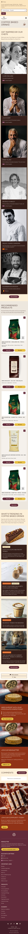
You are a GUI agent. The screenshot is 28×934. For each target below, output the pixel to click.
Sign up (4, 827)
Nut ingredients (4, 890)
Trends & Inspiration (5, 868)
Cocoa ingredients (5, 888)
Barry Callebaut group (6, 874)
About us (3, 872)
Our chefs (3, 913)
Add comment (21, 772)
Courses (3, 911)
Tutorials (3, 917)
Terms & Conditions (14, 930)
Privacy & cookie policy (14, 932)
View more (14, 505)
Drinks (2, 903)
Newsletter (3, 878)
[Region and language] (14, 10)
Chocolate (3, 886)
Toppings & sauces (5, 899)
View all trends (14, 667)
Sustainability (4, 870)
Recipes (2, 866)
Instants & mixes (4, 901)
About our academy (5, 909)
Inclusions (3, 895)
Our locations (4, 915)
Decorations (3, 897)
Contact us (3, 876)
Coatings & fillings (5, 892)
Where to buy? (4, 880)
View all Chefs (14, 296)
